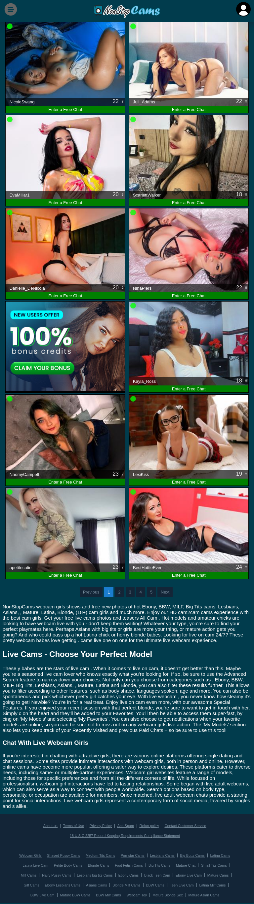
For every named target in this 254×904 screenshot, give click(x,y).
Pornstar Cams (132, 854)
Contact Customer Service (184, 825)
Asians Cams (72, 883)
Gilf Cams (218, 874)
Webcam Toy (122, 893)
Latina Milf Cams (185, 883)
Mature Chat (173, 864)
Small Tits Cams (201, 864)
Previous (91, 592)
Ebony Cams (107, 874)
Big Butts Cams (190, 854)
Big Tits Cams (147, 864)
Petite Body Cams (59, 864)
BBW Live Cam (215, 883)
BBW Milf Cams (94, 893)
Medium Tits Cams (101, 854)
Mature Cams (194, 874)
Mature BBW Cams (62, 893)
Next (165, 592)
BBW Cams (130, 883)
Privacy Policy (101, 825)
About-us (53, 825)
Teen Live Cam (155, 883)
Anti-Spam (126, 825)
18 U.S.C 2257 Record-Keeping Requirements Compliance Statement (125, 835)
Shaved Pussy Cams (65, 854)
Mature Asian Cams (187, 893)
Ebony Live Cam (166, 874)
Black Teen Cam (135, 874)
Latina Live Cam (27, 864)
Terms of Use (75, 825)
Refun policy (148, 825)
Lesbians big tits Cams (75, 874)
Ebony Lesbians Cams (39, 883)
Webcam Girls (33, 854)
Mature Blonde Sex (152, 893)
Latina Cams (217, 854)
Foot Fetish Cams (118, 864)
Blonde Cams (88, 864)
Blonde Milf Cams (101, 883)
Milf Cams (226, 864)
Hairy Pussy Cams (38, 874)
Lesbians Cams (161, 854)
